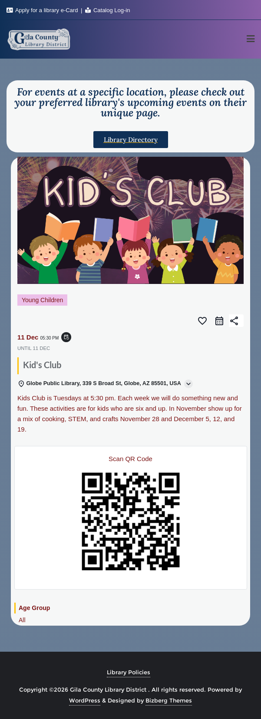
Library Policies (128, 672)
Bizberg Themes (168, 700)
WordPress (84, 700)
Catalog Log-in (107, 10)
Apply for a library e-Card (43, 10)
